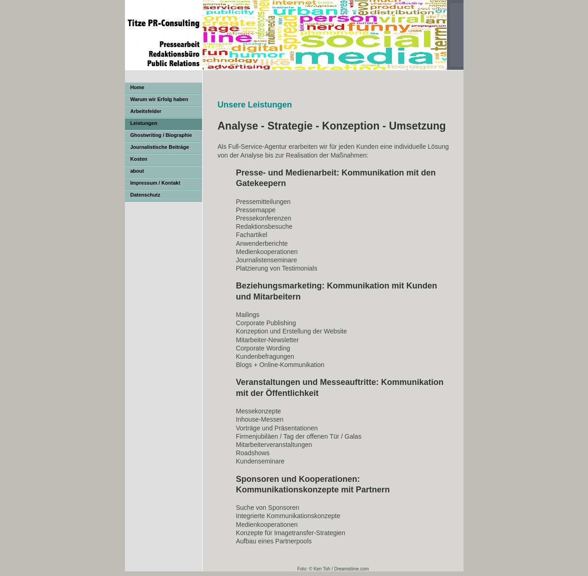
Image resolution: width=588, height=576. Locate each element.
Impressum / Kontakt (155, 183)
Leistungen (144, 123)
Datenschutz (145, 195)
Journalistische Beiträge (159, 147)
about (137, 171)
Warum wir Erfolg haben (159, 99)
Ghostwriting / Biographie (161, 135)
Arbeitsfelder (146, 111)
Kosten (138, 159)
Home (137, 87)
